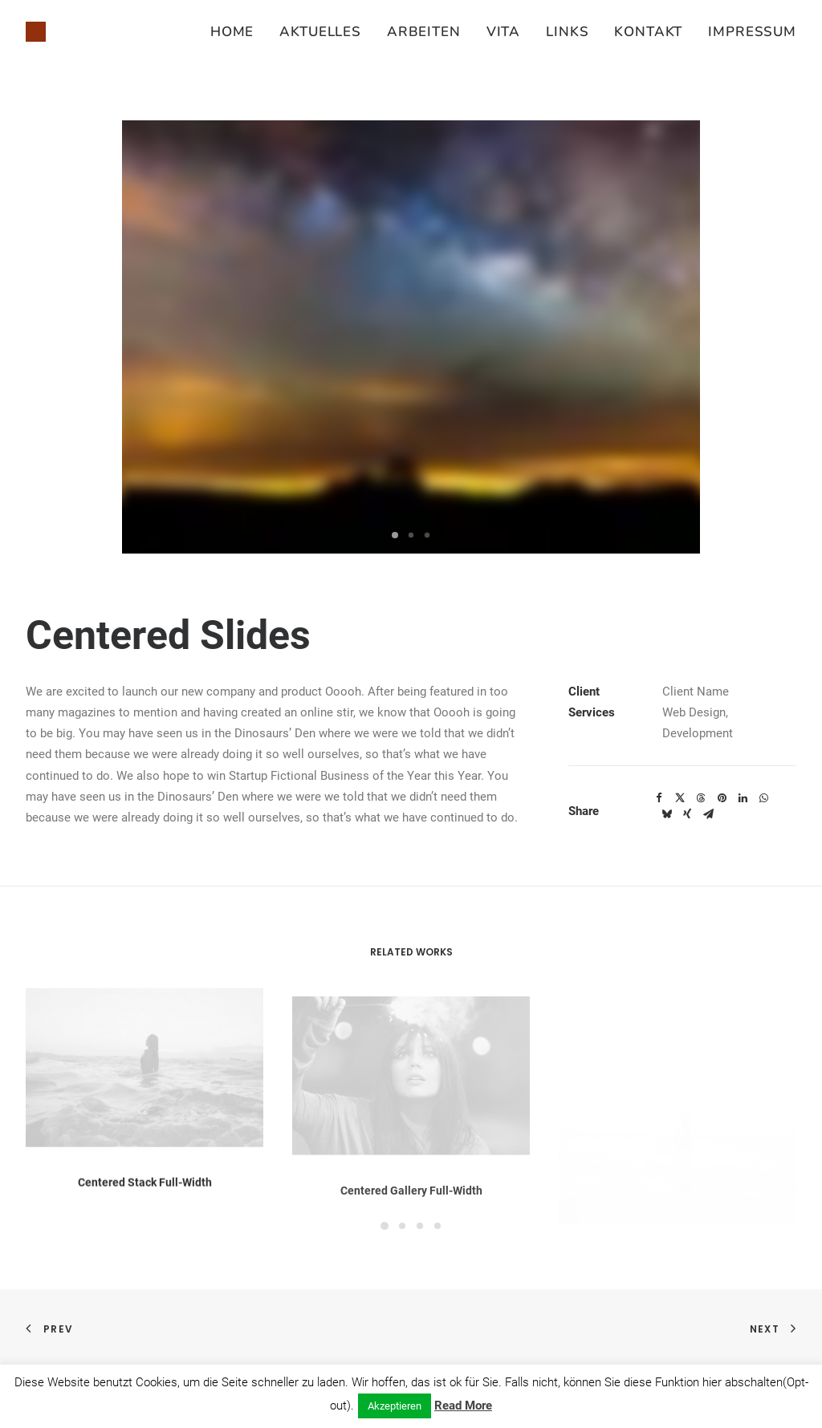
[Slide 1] (395, 535)
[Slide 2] (411, 535)
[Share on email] (708, 814)
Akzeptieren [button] (394, 1406)
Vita (503, 31)
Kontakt (648, 31)
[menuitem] (237, 31)
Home (232, 31)
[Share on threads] (700, 798)
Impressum (752, 31)
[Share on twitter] (680, 798)
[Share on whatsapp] (763, 798)
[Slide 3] (427, 535)
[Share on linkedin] (742, 798)
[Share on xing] (687, 814)
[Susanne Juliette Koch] (36, 32)
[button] (144, 1087)
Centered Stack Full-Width (145, 1202)
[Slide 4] (437, 1226)
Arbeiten (424, 31)
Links (567, 31)
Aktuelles (320, 31)
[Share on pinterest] (721, 798)
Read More (463, 1405)
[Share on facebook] (659, 798)
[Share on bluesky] (666, 814)
